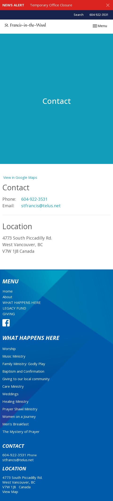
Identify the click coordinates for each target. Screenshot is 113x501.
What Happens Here (30, 338)
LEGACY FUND (14, 308)
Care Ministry (13, 386)
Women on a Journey (19, 416)
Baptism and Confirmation (23, 371)
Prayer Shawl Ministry (19, 409)
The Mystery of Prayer (21, 431)
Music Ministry (13, 356)
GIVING (9, 313)
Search (79, 14)
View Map (10, 491)
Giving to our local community (26, 378)
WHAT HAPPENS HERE (22, 302)
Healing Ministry (15, 401)
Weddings (10, 393)
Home (8, 291)
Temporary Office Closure (51, 5)
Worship (9, 348)
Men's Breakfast (15, 424)
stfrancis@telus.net (41, 205)
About (7, 296)
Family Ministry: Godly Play (23, 363)
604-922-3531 (98, 14)
